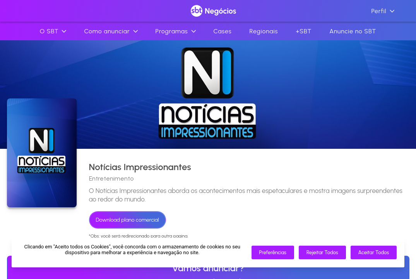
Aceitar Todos (373, 252)
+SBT (304, 31)
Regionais (263, 31)
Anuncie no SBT (352, 31)
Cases (223, 31)
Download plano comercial (127, 220)
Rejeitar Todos (322, 252)
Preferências (272, 252)
